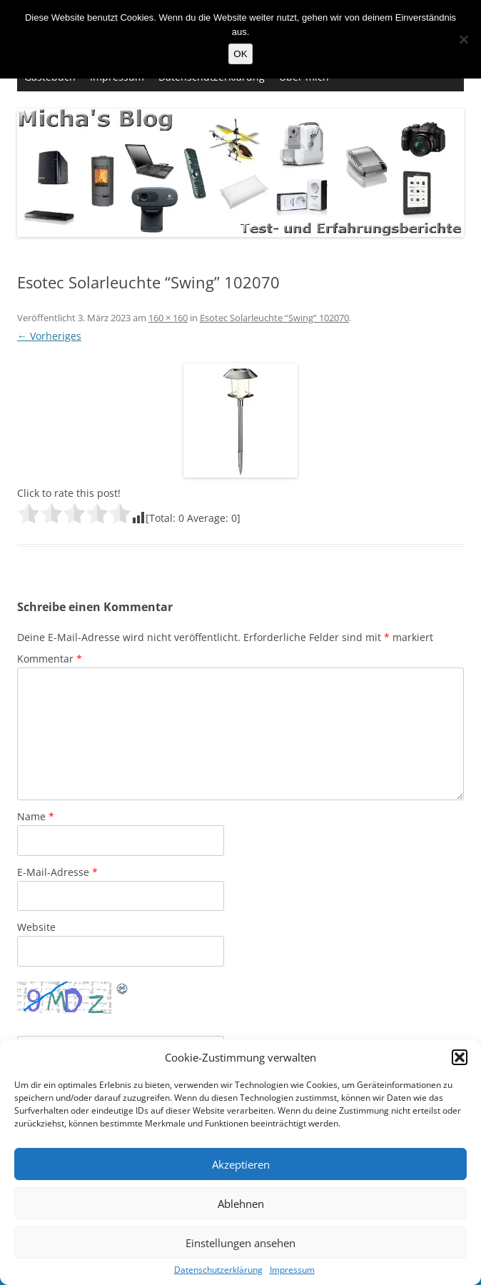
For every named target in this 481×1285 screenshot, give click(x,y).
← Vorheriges (49, 336)
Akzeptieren (241, 1164)
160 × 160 (168, 317)
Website (36, 927)
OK (240, 54)
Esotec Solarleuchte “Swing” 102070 (274, 317)
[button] (459, 1057)
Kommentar (49, 658)
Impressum (292, 1270)
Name (35, 816)
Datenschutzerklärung (218, 1270)
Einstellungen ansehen (240, 1243)
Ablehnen (241, 1203)
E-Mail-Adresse (57, 872)
